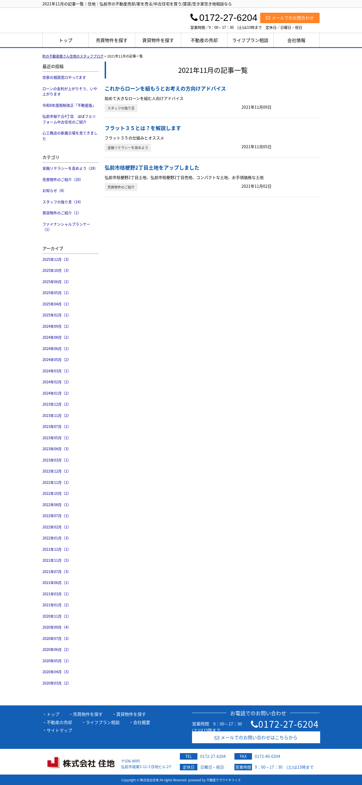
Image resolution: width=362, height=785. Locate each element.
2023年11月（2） (56, 415)
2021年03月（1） (56, 593)
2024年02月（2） (56, 381)
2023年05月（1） (56, 437)
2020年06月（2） (56, 649)
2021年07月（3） (56, 571)
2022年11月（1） (56, 482)
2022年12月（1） (56, 471)
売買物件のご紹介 (121, 187)
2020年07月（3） (56, 638)
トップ (65, 40)
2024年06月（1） (56, 348)
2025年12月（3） (56, 259)
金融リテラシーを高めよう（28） (70, 168)
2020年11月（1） (56, 616)
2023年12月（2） (56, 404)
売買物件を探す (112, 40)
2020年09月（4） (56, 627)
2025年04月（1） (56, 304)
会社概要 (141, 722)
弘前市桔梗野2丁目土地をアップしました (152, 167)
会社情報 (296, 40)
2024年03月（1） (56, 370)
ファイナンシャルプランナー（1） (66, 226)
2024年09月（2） (56, 326)
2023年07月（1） (56, 426)
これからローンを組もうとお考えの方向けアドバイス (165, 88)
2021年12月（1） (56, 549)
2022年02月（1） (56, 527)
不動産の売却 (204, 40)
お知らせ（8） (54, 190)
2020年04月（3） (56, 671)
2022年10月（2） (56, 493)
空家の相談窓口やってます (64, 77)
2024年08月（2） (56, 337)
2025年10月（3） (56, 270)
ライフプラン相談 (250, 40)
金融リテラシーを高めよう (127, 147)
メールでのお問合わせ (290, 18)
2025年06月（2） (56, 281)
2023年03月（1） (56, 460)
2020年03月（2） (56, 683)
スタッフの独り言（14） (62, 201)
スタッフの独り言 (121, 108)
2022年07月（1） (56, 515)
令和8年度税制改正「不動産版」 (69, 105)
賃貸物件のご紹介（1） (61, 212)
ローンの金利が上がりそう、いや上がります (69, 91)
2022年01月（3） (56, 538)
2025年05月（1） (56, 292)
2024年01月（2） (56, 393)
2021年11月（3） (56, 560)
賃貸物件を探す (158, 40)
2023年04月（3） (56, 448)
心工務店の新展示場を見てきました (70, 135)
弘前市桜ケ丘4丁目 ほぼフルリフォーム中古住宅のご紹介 (69, 118)
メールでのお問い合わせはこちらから (256, 737)
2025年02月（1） (56, 315)
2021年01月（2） (56, 604)
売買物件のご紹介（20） (62, 179)
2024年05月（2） (56, 359)
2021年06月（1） (56, 582)
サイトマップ (59, 730)
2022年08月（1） (56, 504)
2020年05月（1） (56, 660)
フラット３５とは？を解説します (143, 128)
